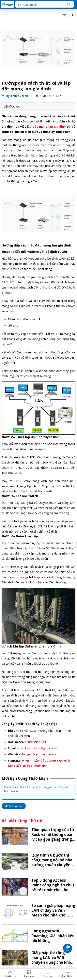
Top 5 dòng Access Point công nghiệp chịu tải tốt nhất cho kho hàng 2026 (52, 887)
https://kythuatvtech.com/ (42, 754)
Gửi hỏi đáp (14, 806)
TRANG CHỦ (9, 975)
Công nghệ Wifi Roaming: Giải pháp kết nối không (52, 935)
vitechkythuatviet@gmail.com (37, 748)
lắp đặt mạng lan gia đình (46, 126)
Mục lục (12, 106)
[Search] (69, 4)
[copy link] (64, 15)
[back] (5, 15)
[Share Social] (72, 15)
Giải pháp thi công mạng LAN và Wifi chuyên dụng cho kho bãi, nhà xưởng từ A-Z (51, 960)
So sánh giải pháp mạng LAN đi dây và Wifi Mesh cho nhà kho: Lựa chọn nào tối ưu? (53, 912)
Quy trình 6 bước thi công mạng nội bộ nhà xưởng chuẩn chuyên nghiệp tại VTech (51, 862)
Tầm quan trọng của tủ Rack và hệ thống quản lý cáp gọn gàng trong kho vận (52, 837)
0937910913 (37, 742)
